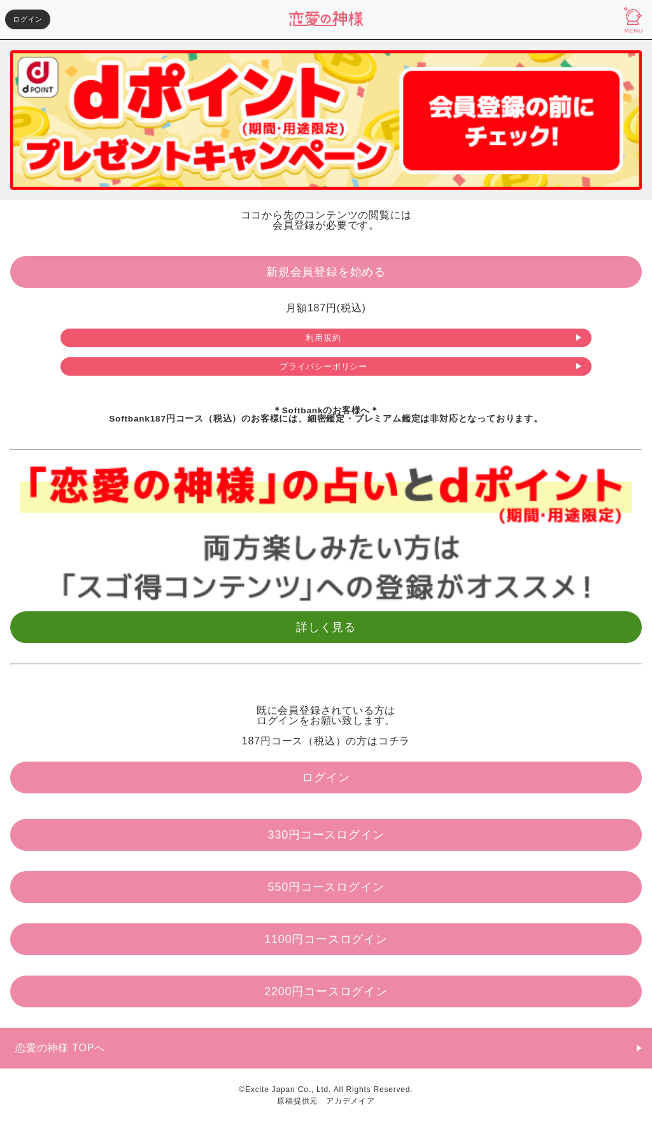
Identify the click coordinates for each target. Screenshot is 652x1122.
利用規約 (323, 338)
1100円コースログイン (326, 939)
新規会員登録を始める (326, 272)
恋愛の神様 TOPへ (60, 1047)
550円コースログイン (326, 887)
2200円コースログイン (326, 991)
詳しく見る (326, 627)
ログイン (28, 19)
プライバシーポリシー (323, 366)
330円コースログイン (326, 834)
